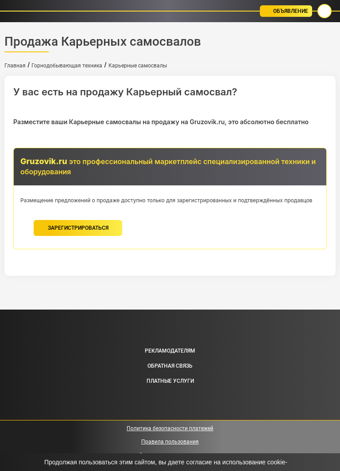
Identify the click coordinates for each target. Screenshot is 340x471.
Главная (15, 66)
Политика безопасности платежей (170, 428)
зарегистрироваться (78, 228)
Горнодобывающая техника (66, 66)
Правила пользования (170, 441)
